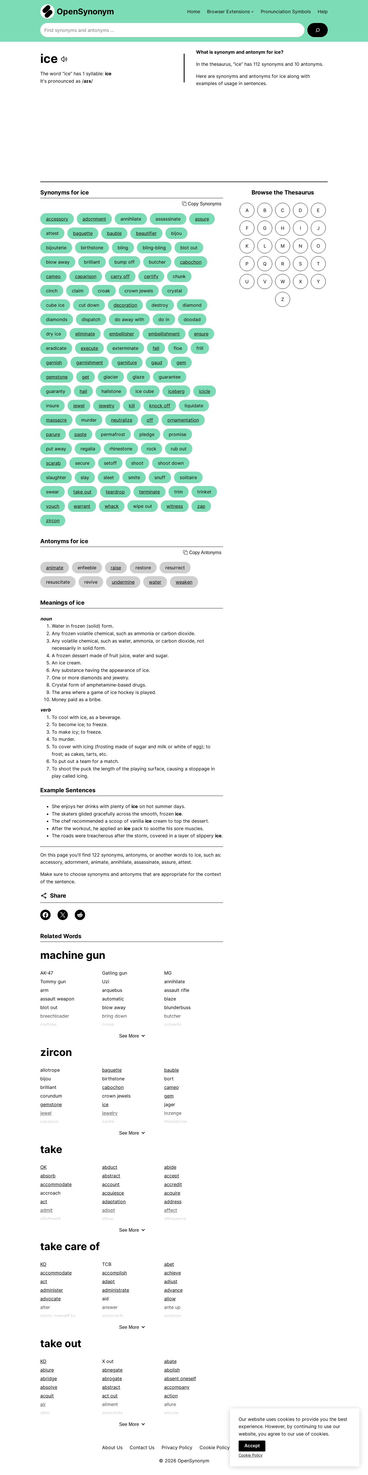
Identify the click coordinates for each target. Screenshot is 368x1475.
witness (174, 506)
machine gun (72, 955)
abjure (47, 1370)
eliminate (85, 334)
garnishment (89, 362)
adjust (170, 1281)
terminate (149, 492)
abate (170, 1361)
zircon (53, 520)
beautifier (146, 233)
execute (89, 348)
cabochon (191, 262)
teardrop (115, 492)
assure (202, 219)
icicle (204, 391)
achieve (172, 1273)
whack (112, 506)
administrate (115, 1290)
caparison (85, 276)
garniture (127, 362)
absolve (48, 1387)
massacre (56, 420)
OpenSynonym (85, 11)
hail (83, 391)
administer (51, 1290)
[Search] (317, 30)
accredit (173, 1184)
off (150, 420)
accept (171, 1176)
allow (170, 1299)
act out (110, 1396)
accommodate (56, 1184)
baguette (83, 233)
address (172, 1201)
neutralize (121, 420)
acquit (47, 1396)
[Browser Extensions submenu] (230, 11)
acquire (172, 1193)
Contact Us (142, 1447)
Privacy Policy (177, 1447)
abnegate (112, 1370)
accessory (57, 219)
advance (173, 1290)
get (85, 377)
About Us (112, 1447)
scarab (53, 463)
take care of (70, 1246)
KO (43, 1264)
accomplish (114, 1273)
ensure (201, 334)
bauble (114, 233)
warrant (82, 506)
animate (54, 567)
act (43, 1201)
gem (181, 362)
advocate (50, 1299)
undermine (123, 582)
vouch (52, 506)
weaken (184, 582)
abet (169, 1264)
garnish (54, 362)
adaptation (114, 1201)
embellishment (164, 334)
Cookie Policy (215, 1447)
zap (201, 506)
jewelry (106, 405)
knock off (159, 405)
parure (53, 434)
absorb (47, 1176)
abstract (111, 1176)
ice (105, 1104)
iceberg (176, 391)
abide (170, 1167)
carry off (120, 276)
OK (43, 1167)
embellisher (121, 334)
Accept (252, 1450)
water (155, 582)
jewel (79, 405)
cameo (53, 276)
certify (151, 276)
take (51, 1149)
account (111, 1184)
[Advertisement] (184, 134)
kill (132, 405)
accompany (176, 1387)
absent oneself (180, 1378)
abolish (172, 1370)
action (171, 1396)
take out (82, 492)
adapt (108, 1281)
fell (156, 348)
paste (80, 434)
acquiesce (113, 1193)
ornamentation (183, 420)
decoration (125, 305)
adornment (94, 219)
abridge (48, 1378)
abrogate (112, 1378)
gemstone (57, 377)
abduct (109, 1167)
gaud (156, 362)
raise (116, 567)
